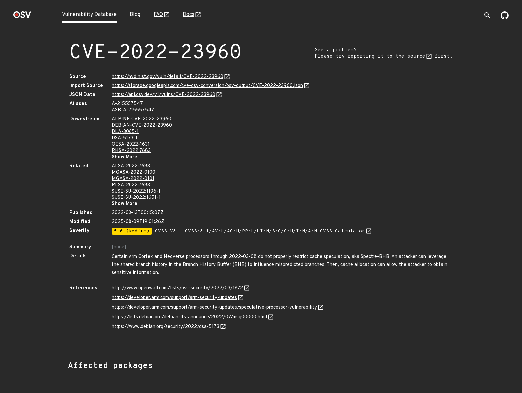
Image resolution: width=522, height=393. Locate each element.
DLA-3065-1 (125, 132)
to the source (406, 56)
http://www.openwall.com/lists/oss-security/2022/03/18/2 (177, 288)
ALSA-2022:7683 (131, 166)
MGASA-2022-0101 (133, 179)
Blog (135, 14)
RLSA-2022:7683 (131, 185)
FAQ (158, 14)
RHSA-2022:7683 (131, 151)
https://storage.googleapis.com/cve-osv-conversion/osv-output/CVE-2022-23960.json (207, 86)
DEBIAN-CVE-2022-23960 (142, 125)
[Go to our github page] (505, 18)
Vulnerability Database (89, 14)
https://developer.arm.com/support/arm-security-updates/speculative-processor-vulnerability (214, 307)
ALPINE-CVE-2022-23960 (141, 119)
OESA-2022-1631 (131, 144)
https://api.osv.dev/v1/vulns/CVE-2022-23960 (163, 95)
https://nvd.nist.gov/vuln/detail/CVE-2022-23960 (167, 77)
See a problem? (336, 50)
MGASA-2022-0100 (133, 172)
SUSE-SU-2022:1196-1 (136, 191)
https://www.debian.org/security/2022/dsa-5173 (165, 327)
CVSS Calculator (342, 231)
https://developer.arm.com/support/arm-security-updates (174, 298)
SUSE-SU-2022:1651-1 (136, 198)
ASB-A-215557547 (133, 110)
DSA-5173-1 (124, 138)
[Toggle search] (487, 15)
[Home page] (22, 17)
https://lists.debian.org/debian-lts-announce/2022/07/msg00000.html (189, 317)
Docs (188, 14)
